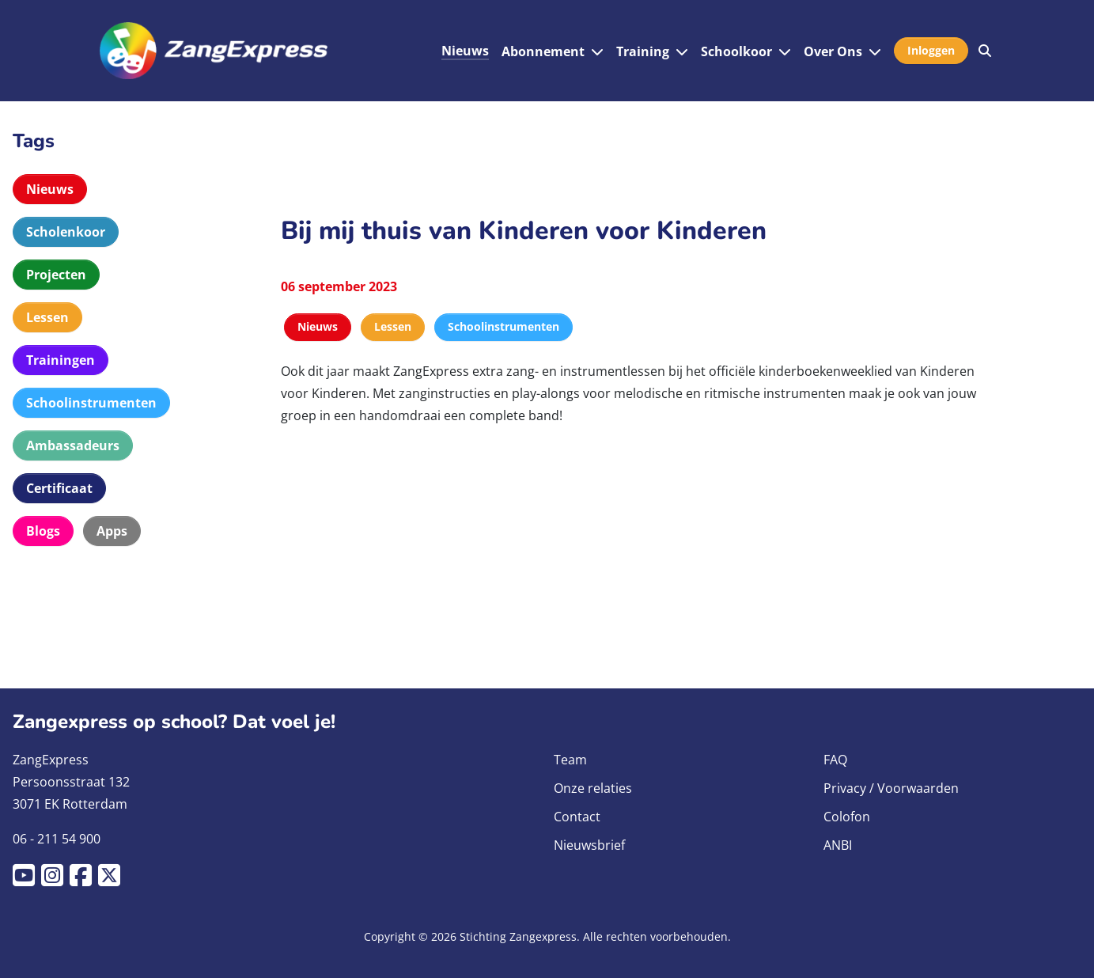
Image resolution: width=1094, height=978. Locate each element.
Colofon (846, 816)
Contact (577, 816)
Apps (112, 531)
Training (642, 51)
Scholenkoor (65, 232)
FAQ (835, 759)
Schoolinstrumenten (91, 402)
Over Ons (833, 51)
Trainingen (60, 360)
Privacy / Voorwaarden (891, 788)
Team (570, 759)
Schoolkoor (736, 51)
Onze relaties (593, 788)
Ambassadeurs (72, 445)
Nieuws (465, 50)
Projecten (56, 274)
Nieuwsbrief (589, 845)
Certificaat (59, 488)
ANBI (837, 845)
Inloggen (931, 50)
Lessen (47, 317)
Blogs (43, 531)
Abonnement (543, 51)
